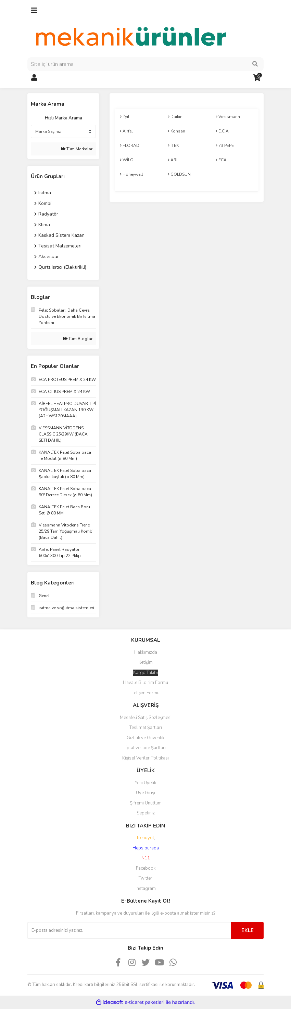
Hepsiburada (145, 848)
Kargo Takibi (145, 673)
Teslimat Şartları (145, 727)
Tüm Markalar (76, 149)
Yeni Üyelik (145, 783)
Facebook (145, 868)
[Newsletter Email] (129, 930)
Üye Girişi (145, 793)
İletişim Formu (145, 693)
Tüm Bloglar (77, 338)
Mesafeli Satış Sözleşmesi (146, 718)
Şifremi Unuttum (146, 803)
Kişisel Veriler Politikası (145, 758)
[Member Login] (34, 78)
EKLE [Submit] (247, 930)
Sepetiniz (146, 813)
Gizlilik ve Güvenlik (145, 738)
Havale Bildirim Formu (145, 683)
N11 (145, 858)
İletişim (146, 662)
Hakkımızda (145, 652)
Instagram (146, 888)
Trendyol (145, 838)
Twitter (145, 878)
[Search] (145, 64)
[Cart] (257, 78)
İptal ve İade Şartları (146, 748)
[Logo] (130, 36)
